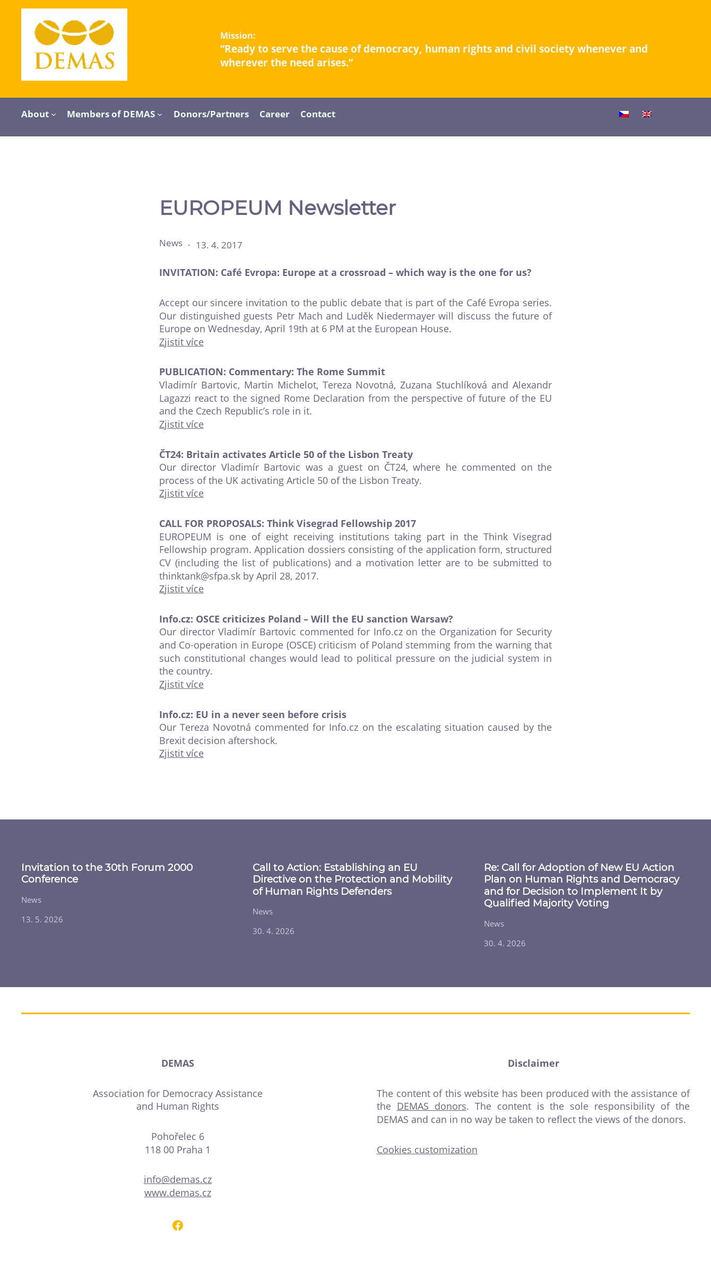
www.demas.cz (177, 1192)
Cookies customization (427, 1149)
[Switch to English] (647, 115)
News (171, 243)
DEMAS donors (431, 1106)
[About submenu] (53, 113)
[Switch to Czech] (624, 115)
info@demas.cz (178, 1179)
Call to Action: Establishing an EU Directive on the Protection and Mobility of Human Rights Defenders (352, 879)
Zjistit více (181, 341)
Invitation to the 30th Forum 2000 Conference (107, 873)
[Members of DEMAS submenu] (159, 113)
